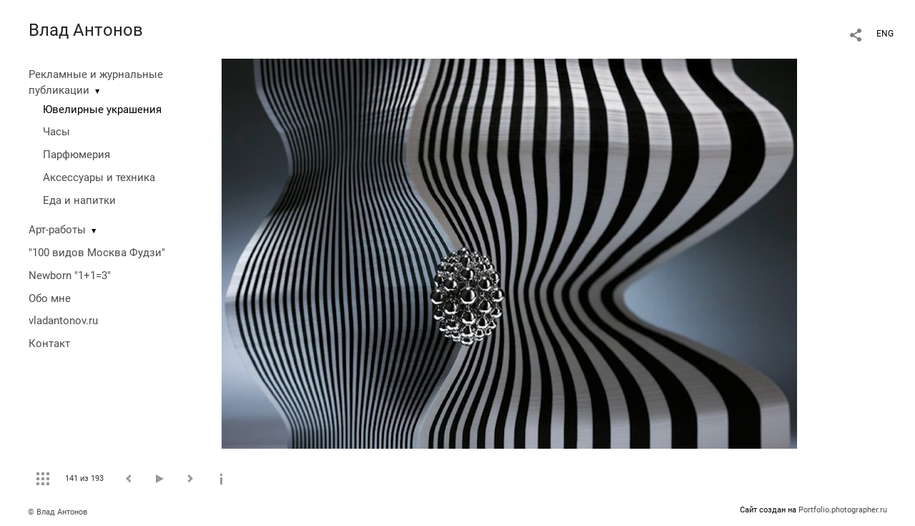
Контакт (49, 343)
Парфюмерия (76, 154)
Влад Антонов (86, 30)
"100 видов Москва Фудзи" (97, 252)
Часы (56, 131)
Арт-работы (57, 229)
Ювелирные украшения (102, 109)
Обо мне (50, 298)
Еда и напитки (79, 200)
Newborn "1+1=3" (70, 275)
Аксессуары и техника (99, 177)
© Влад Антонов (57, 512)
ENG (885, 34)
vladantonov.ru (63, 320)
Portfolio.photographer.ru (842, 510)
